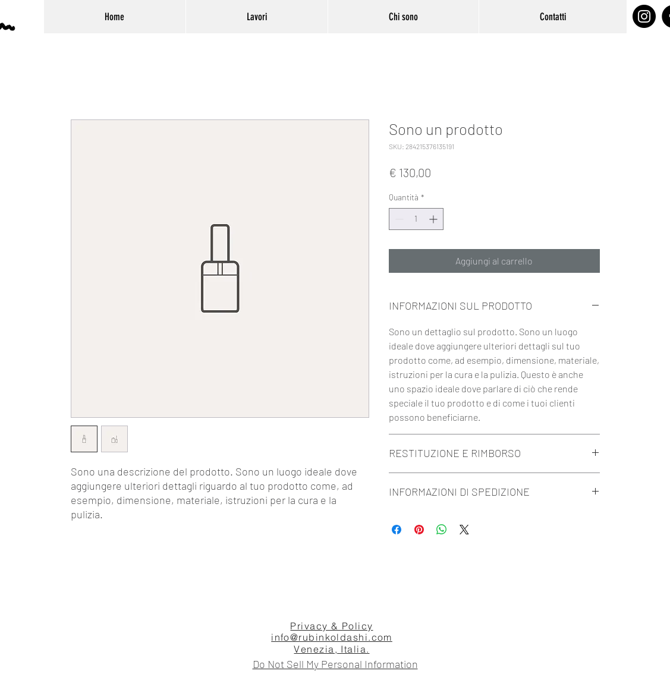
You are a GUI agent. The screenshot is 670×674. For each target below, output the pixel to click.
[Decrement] (398, 219)
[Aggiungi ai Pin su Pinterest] (419, 529)
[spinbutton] (416, 219)
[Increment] (434, 219)
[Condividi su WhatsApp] (442, 529)
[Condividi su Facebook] (396, 529)
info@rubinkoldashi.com (331, 637)
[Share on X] (464, 529)
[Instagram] (644, 16)
